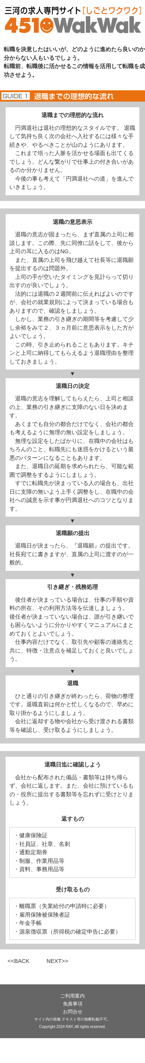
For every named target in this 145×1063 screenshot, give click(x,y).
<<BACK (18, 961)
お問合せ (72, 1011)
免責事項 (72, 1004)
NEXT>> (57, 961)
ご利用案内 (72, 996)
